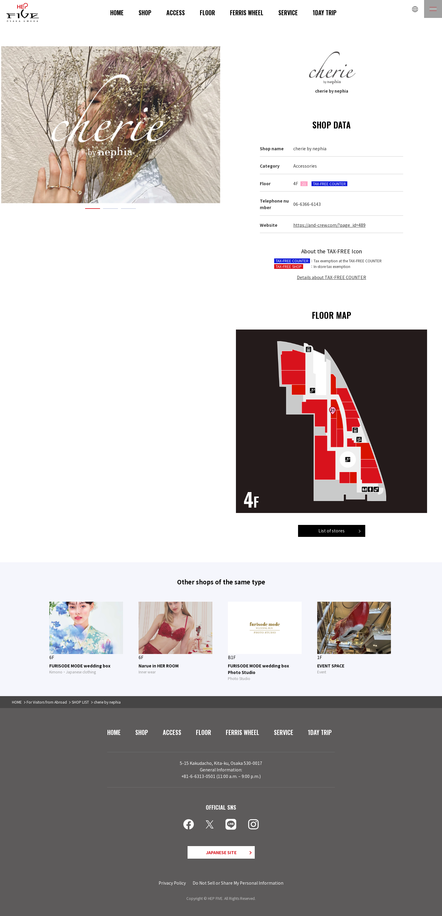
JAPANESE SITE (221, 852)
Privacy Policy (172, 883)
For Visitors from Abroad (47, 701)
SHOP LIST (80, 701)
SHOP (145, 12)
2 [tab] (110, 209)
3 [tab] (128, 209)
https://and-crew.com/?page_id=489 (329, 225)
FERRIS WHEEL (246, 12)
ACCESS (175, 12)
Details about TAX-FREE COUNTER (331, 277)
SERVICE (288, 12)
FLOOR (207, 12)
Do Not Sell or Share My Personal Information (238, 883)
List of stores (331, 531)
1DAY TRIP (325, 12)
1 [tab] (92, 209)
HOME (117, 12)
